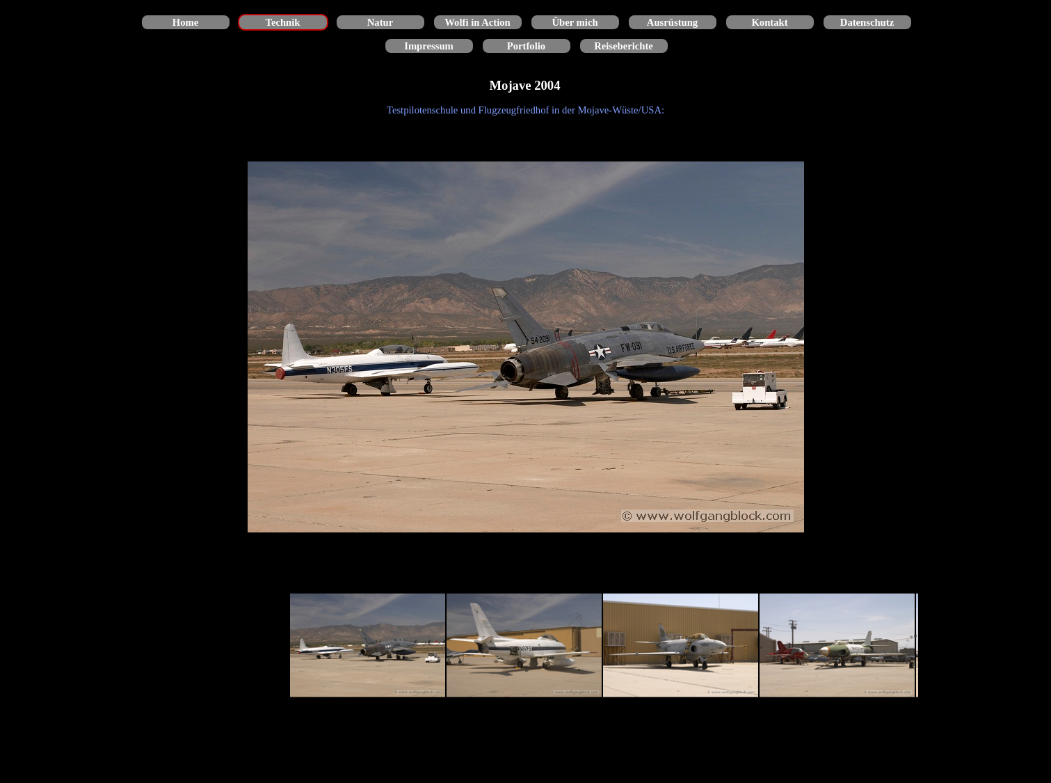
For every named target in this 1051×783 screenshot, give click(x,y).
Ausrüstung (672, 22)
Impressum (429, 46)
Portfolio (526, 46)
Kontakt (769, 22)
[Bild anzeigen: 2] (524, 645)
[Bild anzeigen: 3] (680, 645)
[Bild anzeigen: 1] (367, 645)
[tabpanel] (526, 110)
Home (185, 22)
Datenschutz (867, 22)
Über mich (574, 22)
